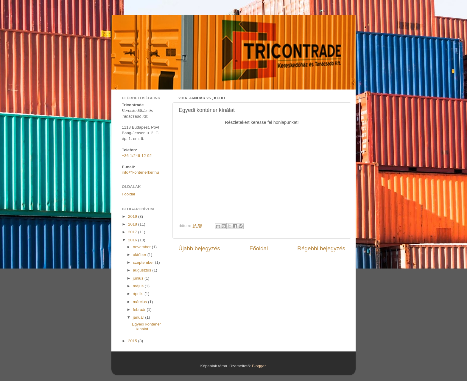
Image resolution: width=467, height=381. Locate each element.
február (140, 309)
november (142, 247)
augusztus (142, 270)
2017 (133, 232)
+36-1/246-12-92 (137, 155)
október (140, 254)
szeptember (144, 262)
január (139, 317)
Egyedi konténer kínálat (146, 326)
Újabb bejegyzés (199, 248)
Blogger (259, 366)
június (138, 278)
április (138, 293)
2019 (133, 216)
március (140, 302)
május (139, 286)
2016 (133, 240)
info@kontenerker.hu (140, 172)
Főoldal (259, 248)
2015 (133, 341)
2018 (133, 224)
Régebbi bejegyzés (321, 248)
